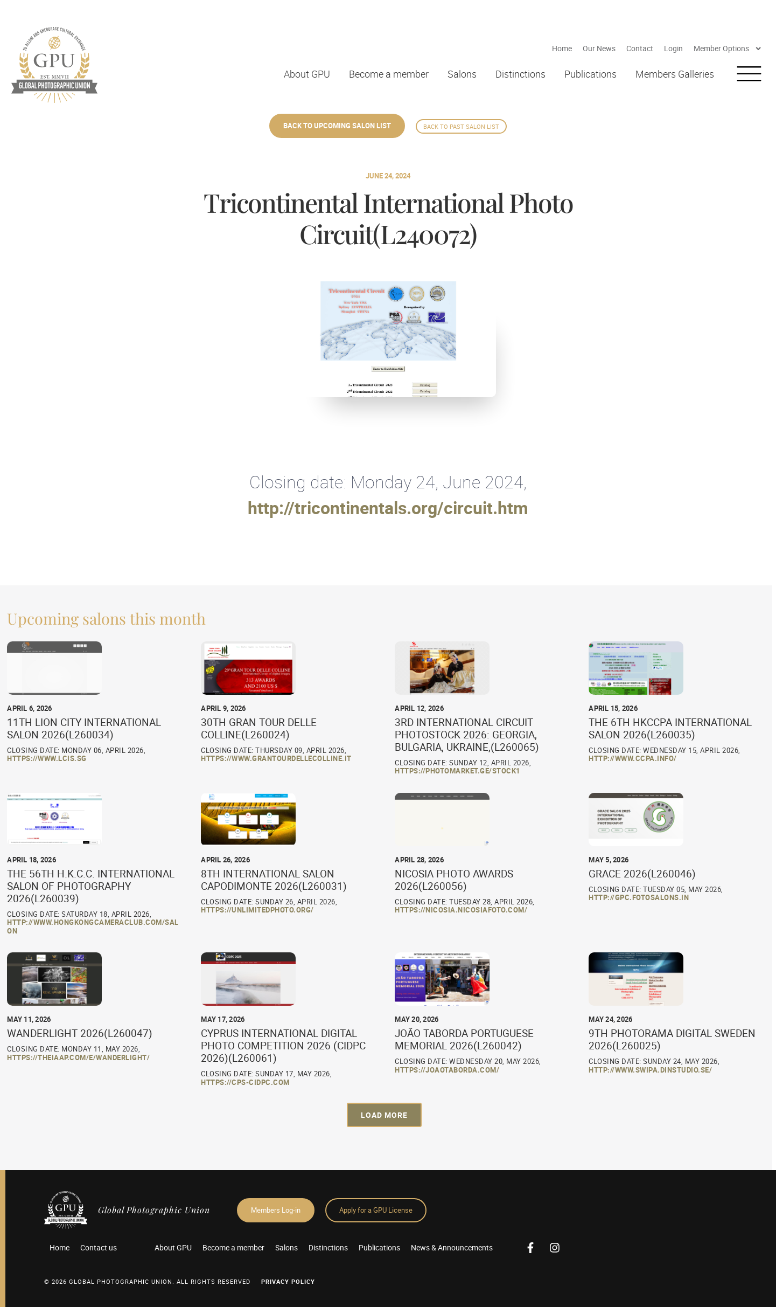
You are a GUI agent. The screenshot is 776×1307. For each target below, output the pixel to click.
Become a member (389, 73)
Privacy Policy (288, 1281)
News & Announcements (452, 1247)
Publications (590, 73)
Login (673, 48)
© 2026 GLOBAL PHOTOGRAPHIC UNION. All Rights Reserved (147, 1281)
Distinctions (520, 73)
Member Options (728, 48)
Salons (462, 73)
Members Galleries (674, 73)
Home (562, 48)
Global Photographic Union (154, 1209)
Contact (639, 48)
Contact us (98, 1247)
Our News (599, 48)
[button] (384, 1115)
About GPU (307, 73)
